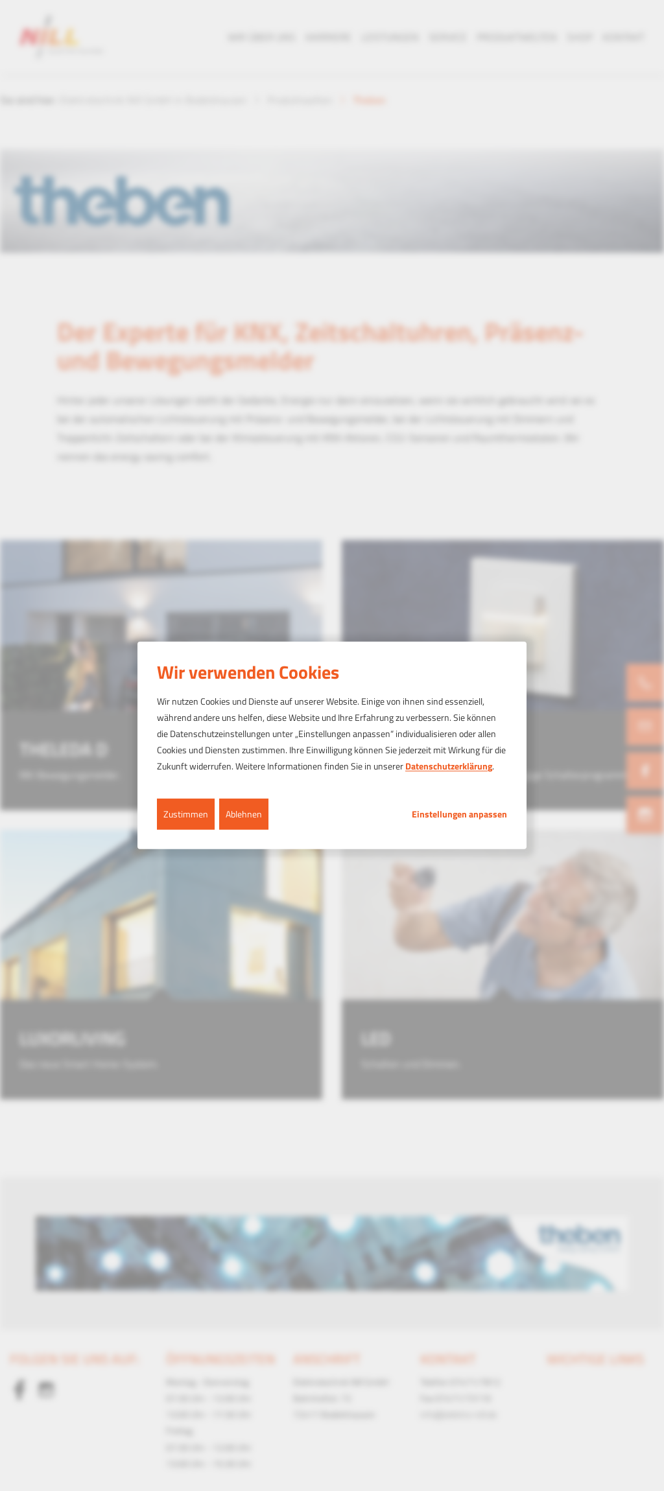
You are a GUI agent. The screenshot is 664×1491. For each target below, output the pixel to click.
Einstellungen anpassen (459, 813)
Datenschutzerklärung (448, 766)
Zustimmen (185, 813)
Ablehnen (244, 813)
